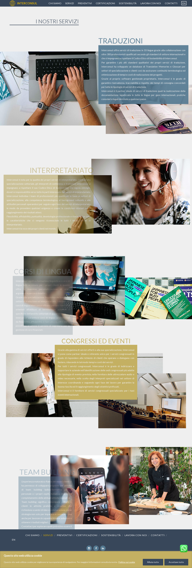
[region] (96, 559)
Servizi (69, 3)
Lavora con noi (150, 3)
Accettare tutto (176, 562)
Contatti (171, 3)
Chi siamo (55, 3)
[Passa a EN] (183, 3)
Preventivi (85, 3)
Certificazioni (105, 3)
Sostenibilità (127, 3)
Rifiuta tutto (153, 562)
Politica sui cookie (126, 562)
